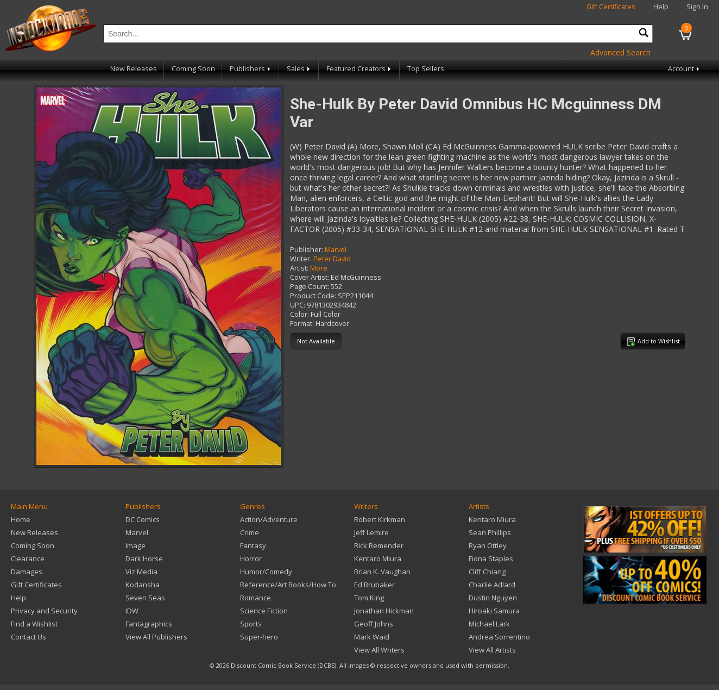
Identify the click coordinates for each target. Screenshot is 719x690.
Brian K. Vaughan (382, 571)
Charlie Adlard (492, 584)
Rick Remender (378, 545)
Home (20, 519)
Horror (251, 558)
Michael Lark (489, 624)
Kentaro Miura (377, 558)
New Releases (133, 68)
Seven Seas (145, 598)
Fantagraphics (148, 624)
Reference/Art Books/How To (288, 584)
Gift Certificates (610, 6)
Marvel (335, 249)
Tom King (369, 598)
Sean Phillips (490, 532)
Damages (26, 571)
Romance (255, 598)
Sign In (697, 6)
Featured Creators (359, 68)
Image (135, 545)
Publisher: (306, 249)
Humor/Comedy (266, 571)
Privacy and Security (44, 611)
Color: (299, 314)
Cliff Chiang (487, 571)
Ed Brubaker (374, 584)
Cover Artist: (309, 277)
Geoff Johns (373, 624)
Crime (249, 532)
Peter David (332, 259)
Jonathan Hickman (384, 611)
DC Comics (142, 519)
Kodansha (142, 584)
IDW (131, 611)
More (318, 268)
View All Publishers (156, 637)
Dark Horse (144, 558)
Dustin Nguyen (493, 598)
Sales (299, 68)
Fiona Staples (491, 558)
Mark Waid (371, 637)
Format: (302, 323)
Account (684, 68)
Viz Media (141, 571)
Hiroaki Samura (494, 611)
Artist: (299, 268)
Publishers (251, 68)
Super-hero (259, 637)
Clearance (28, 558)
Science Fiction (264, 611)
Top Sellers (425, 68)
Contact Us (28, 637)
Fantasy (253, 545)
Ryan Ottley (488, 545)
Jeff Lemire (371, 532)
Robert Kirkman (379, 519)
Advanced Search (620, 52)
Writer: (301, 259)
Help (660, 6)
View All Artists (492, 650)
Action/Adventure (269, 519)
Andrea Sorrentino (499, 637)
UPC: (297, 305)
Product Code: (313, 295)
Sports (251, 624)
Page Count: (309, 286)
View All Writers (379, 650)
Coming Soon (193, 68)
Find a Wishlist (34, 624)
